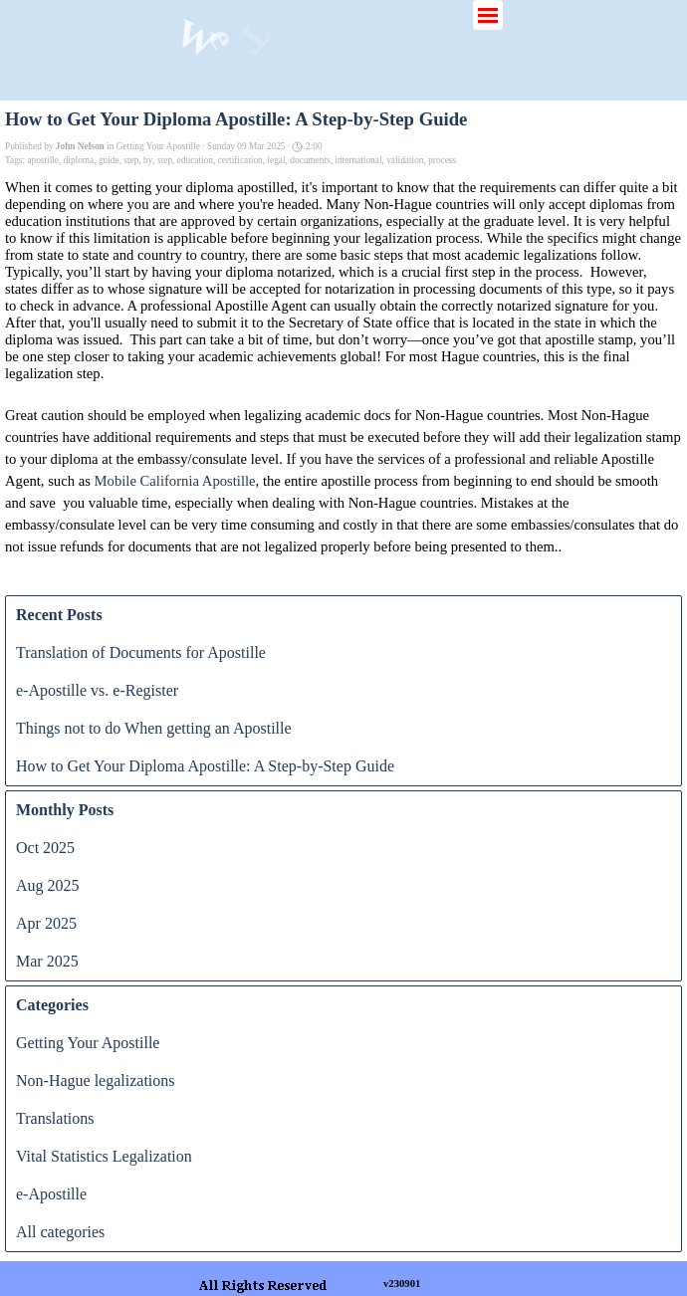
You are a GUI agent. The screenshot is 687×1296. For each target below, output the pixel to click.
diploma (79, 160)
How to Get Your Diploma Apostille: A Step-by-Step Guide (205, 765)
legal (276, 160)
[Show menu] (488, 15)
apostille (43, 160)
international (358, 160)
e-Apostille (51, 1194)
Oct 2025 (45, 847)
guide (109, 160)
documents (310, 160)
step (130, 160)
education (195, 160)
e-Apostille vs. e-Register (97, 690)
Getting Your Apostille (87, 1042)
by (147, 160)
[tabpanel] (458, 1282)
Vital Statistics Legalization (104, 1156)
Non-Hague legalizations (95, 1080)
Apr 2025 (46, 923)
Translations (55, 1118)
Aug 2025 (48, 885)
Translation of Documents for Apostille (141, 652)
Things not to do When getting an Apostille (154, 728)
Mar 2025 (47, 961)
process (442, 160)
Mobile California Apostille (175, 481)
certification (240, 160)
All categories (60, 1231)
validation (404, 160)
